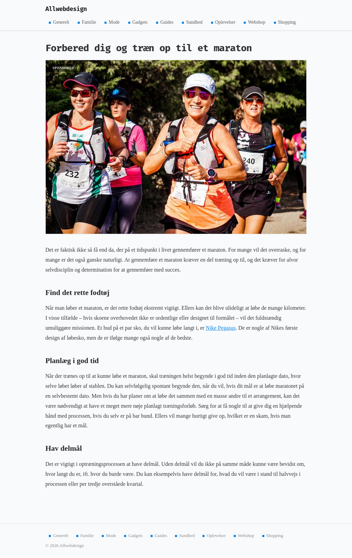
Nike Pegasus (221, 328)
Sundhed (194, 22)
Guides (167, 22)
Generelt (61, 22)
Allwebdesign (66, 9)
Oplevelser (225, 22)
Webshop (256, 22)
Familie (89, 22)
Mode (114, 22)
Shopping (287, 22)
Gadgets (140, 22)
